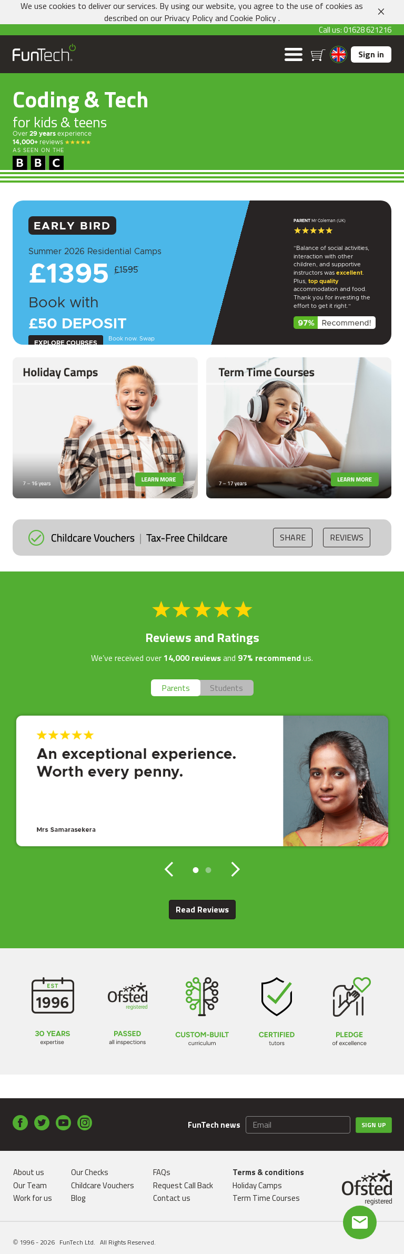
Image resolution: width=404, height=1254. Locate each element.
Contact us (171, 1198)
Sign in (371, 54)
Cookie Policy (253, 18)
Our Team (30, 1185)
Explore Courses (65, 343)
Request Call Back (183, 1185)
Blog (78, 1198)
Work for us (32, 1198)
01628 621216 (367, 30)
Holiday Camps (257, 1185)
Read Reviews (202, 909)
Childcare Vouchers (102, 1185)
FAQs (161, 1172)
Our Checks (89, 1172)
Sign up (373, 1125)
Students (226, 687)
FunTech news (214, 1124)
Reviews (346, 537)
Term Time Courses (266, 1198)
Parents (175, 687)
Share (293, 537)
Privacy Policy (188, 18)
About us (28, 1172)
